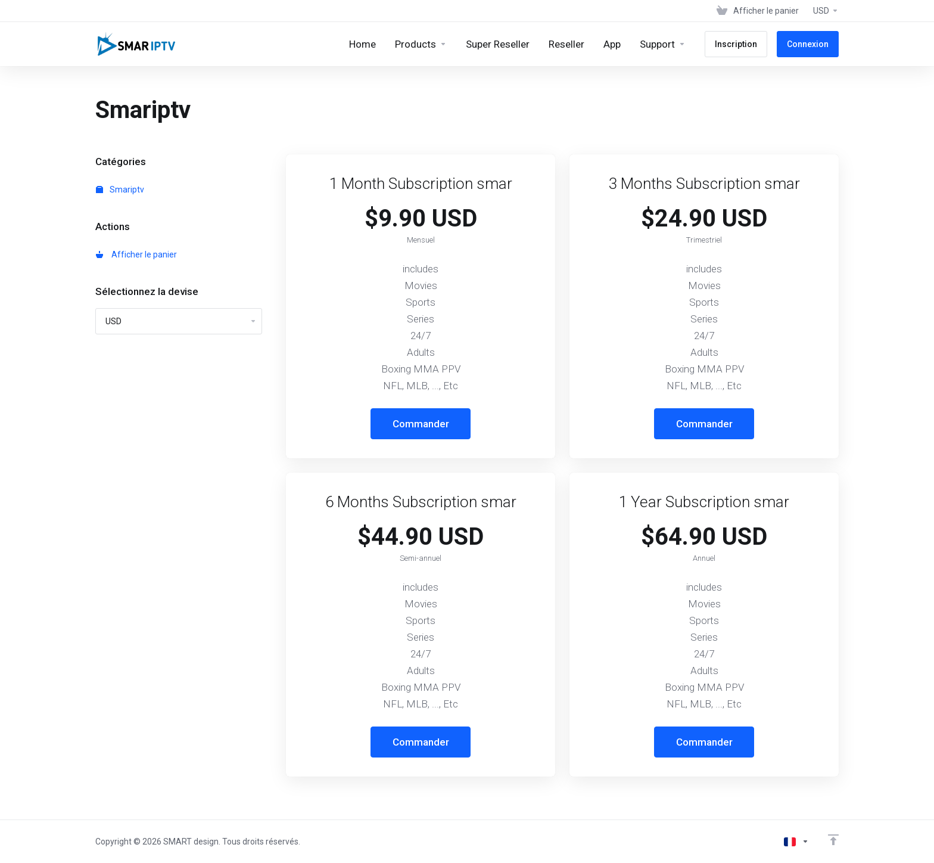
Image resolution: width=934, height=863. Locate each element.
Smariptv (120, 189)
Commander (421, 424)
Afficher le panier (136, 254)
